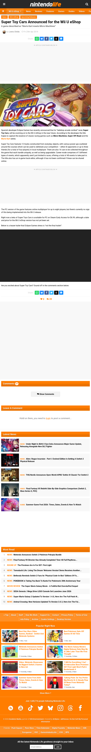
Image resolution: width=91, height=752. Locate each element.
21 (15, 480)
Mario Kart (5, 139)
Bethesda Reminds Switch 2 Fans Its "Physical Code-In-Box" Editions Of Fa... (42, 576)
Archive (35, 619)
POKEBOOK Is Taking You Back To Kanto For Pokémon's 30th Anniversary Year (43, 581)
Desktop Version (64, 619)
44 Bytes (56, 719)
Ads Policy (24, 619)
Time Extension (43, 728)
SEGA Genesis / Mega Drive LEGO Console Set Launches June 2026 (39, 591)
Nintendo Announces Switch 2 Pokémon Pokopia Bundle (34, 555)
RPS (67, 732)
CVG (61, 732)
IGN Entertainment (37, 719)
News (4, 17)
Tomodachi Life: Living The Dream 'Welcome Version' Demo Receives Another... (44, 570)
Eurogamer (27, 732)
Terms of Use (81, 615)
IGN (84, 728)
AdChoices (64, 719)
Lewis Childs (14, 32)
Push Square (16, 728)
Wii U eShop (14, 17)
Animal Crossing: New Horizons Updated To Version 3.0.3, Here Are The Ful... (43, 602)
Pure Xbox (29, 728)
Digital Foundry (58, 728)
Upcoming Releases (28, 17)
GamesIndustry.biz (49, 732)
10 (15, 465)
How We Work (32, 615)
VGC (36, 732)
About (13, 615)
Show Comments (45, 394)
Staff (21, 615)
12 (15, 494)
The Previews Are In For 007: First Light (29, 565)
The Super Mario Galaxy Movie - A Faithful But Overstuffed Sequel (42, 586)
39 (50, 299)
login (48, 418)
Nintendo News (74, 728)
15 (15, 509)
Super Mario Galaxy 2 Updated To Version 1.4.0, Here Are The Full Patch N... (43, 596)
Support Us (45, 615)
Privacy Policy (67, 615)
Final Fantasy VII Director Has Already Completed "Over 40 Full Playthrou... (42, 560)
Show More (45, 693)
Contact (55, 615)
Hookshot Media (15, 719)
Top (6, 615)
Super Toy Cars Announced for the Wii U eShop (41, 22)
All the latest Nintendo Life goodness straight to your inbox (45, 741)
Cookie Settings (47, 619)
